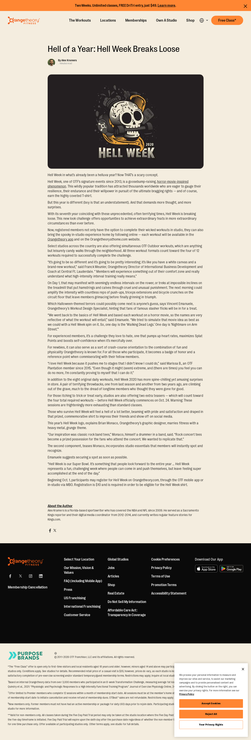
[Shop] (111, 585)
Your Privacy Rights (211, 724)
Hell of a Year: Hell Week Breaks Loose (114, 49)
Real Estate (116, 593)
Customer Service (77, 615)
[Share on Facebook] (50, 530)
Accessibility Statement (168, 593)
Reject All (211, 714)
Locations (108, 20)
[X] (20, 576)
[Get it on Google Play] (231, 568)
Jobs (111, 568)
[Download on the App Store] (206, 568)
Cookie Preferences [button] (165, 559)
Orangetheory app (61, 239)
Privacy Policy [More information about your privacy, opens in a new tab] (186, 694)
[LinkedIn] (40, 576)
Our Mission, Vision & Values (79, 570)
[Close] (243, 669)
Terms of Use (160, 576)
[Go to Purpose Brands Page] (25, 655)
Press (68, 590)
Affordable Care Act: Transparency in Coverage (127, 612)
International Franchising (82, 606)
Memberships (136, 20)
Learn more (167, 5)
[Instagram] (30, 576)
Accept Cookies (211, 703)
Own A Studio (166, 20)
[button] (203, 20)
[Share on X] (54, 530)
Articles (113, 576)
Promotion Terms (163, 585)
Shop (190, 20)
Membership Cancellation (27, 587)
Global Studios (118, 559)
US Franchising (75, 598)
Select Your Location (79, 559)
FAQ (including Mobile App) (83, 581)
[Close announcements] (245, 5)
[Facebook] (10, 576)
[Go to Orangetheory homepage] (24, 20)
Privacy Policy (161, 568)
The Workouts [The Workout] (80, 20)
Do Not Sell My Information (127, 602)
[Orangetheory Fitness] (25, 561)
